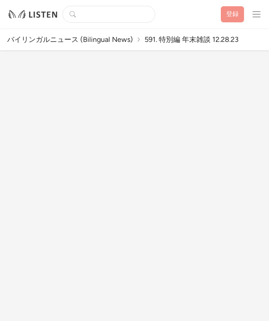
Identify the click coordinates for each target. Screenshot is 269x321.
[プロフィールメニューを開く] (256, 14)
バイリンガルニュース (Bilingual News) (70, 39)
